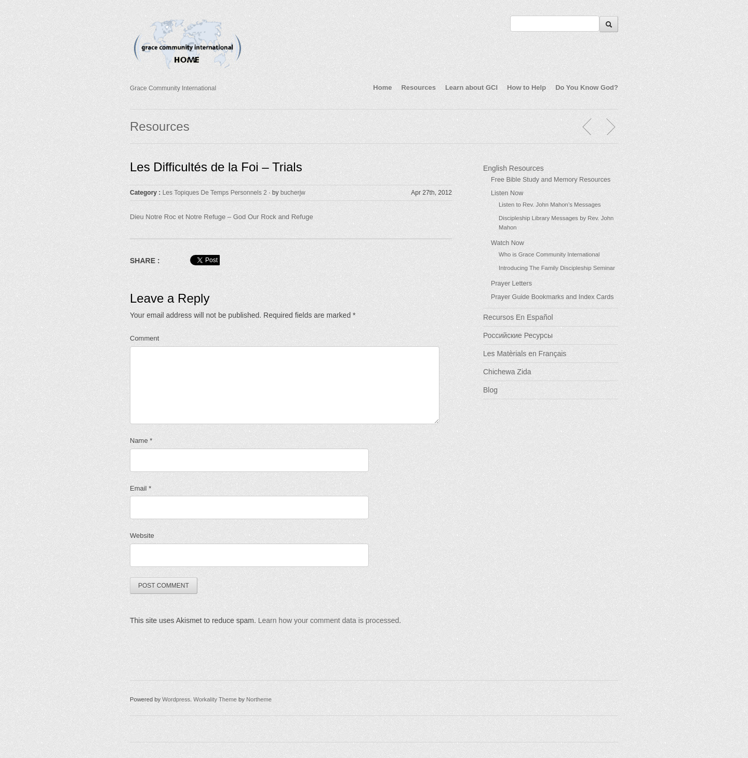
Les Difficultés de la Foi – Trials (216, 167)
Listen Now (507, 193)
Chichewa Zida (507, 372)
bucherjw (292, 192)
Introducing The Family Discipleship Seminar (557, 268)
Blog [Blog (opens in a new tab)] (490, 390)
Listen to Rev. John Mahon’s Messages (550, 204)
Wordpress (176, 699)
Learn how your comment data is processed (328, 620)
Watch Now (507, 243)
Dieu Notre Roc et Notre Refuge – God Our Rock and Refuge (221, 217)
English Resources (513, 168)
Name (141, 440)
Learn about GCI (471, 87)
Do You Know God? (586, 87)
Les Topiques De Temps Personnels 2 (215, 192)
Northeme (259, 699)
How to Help (526, 87)
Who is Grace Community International (549, 254)
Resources (418, 87)
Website (142, 535)
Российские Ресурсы (518, 335)
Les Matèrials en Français (524, 353)
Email (140, 488)
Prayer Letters (511, 283)
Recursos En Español (518, 317)
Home (382, 87)
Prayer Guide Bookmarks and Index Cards (552, 297)
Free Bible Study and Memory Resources (550, 179)
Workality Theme (215, 699)
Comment (144, 338)
